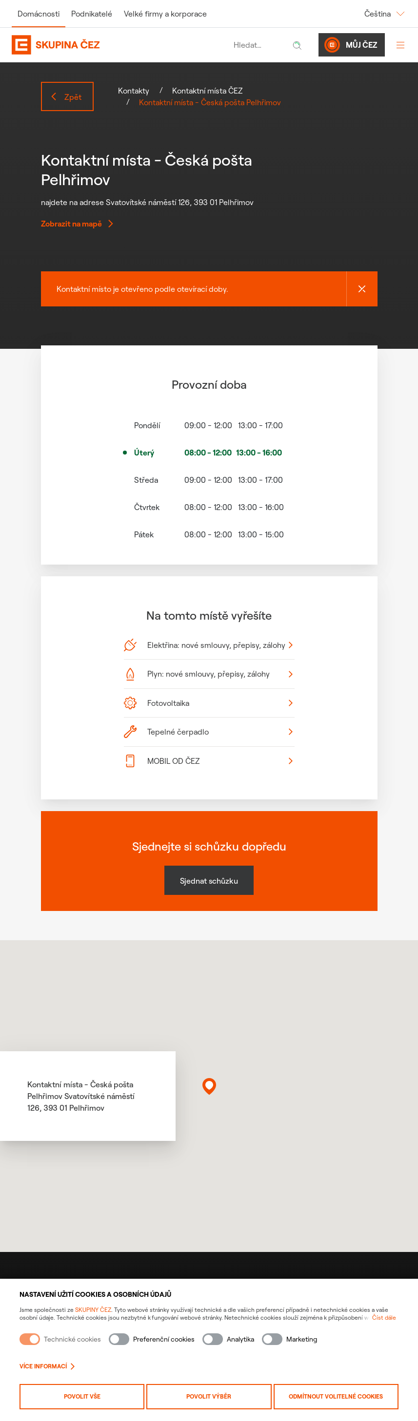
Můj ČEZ (350, 45)
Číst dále (384, 1317)
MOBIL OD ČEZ (208, 761)
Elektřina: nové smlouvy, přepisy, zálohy (208, 645)
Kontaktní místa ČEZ (207, 90)
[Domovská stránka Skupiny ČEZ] (120, 44)
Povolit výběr (208, 1396)
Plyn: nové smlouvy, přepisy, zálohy (208, 674)
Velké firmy (165, 14)
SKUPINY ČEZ (93, 1309)
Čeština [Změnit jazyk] (385, 13)
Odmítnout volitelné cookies (336, 1396)
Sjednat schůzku (209, 881)
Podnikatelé (91, 14)
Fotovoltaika (208, 703)
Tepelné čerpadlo (208, 731)
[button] (209, 1086)
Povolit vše (82, 1396)
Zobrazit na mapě (77, 223)
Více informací (47, 1366)
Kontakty (133, 90)
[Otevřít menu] (400, 45)
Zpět (65, 97)
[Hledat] (297, 44)
